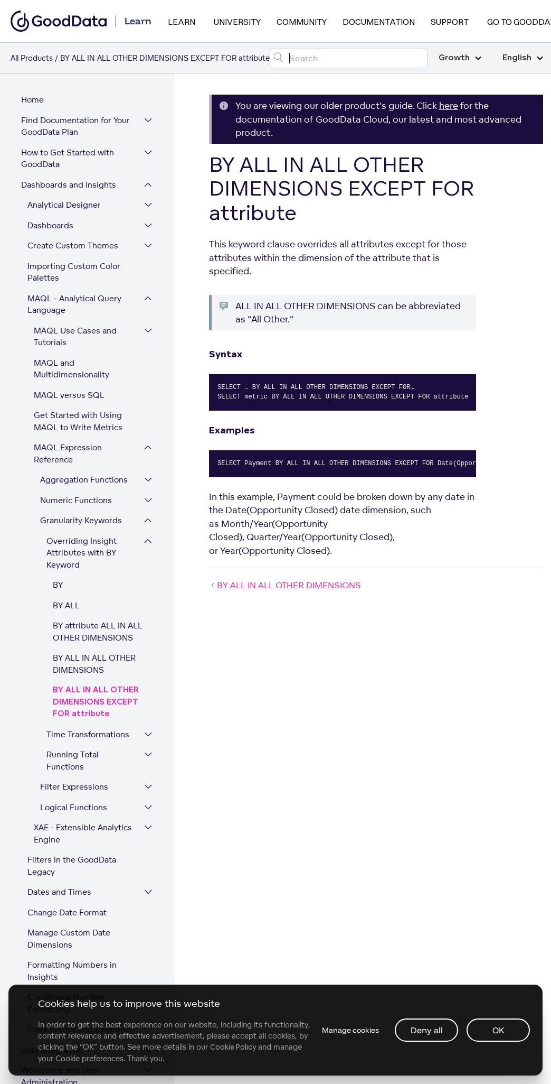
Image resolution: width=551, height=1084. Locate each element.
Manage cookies (349, 1030)
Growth (460, 57)
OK (498, 1030)
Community (302, 21)
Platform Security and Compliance (62, 972)
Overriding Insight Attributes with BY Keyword (81, 384)
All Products (32, 57)
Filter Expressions (74, 618)
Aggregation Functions (84, 311)
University (237, 21)
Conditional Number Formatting (65, 834)
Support (450, 21)
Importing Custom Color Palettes (73, 103)
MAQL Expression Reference (68, 285)
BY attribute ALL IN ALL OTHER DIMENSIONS (97, 463)
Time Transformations (87, 566)
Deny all (427, 1030)
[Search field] (349, 58)
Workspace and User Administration (60, 907)
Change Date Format (67, 744)
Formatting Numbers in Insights (72, 802)
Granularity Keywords (81, 352)
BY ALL (66, 437)
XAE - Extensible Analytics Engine (83, 665)
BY (58, 416)
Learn (181, 21)
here (448, 105)
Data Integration (52, 881)
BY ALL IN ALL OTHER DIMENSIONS (94, 495)
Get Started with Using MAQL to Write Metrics (78, 253)
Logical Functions (73, 639)
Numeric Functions (76, 332)
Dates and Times (59, 723)
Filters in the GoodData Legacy (71, 697)
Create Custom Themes (72, 77)
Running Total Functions (72, 592)
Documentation (379, 21)
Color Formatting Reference (80, 861)
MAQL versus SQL (69, 226)
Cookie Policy (284, 1047)
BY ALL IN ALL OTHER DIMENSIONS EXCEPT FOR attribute (96, 533)
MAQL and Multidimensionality (71, 200)
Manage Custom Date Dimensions (68, 770)
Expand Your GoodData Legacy (64, 940)
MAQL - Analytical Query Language (74, 136)
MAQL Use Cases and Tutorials (75, 168)
